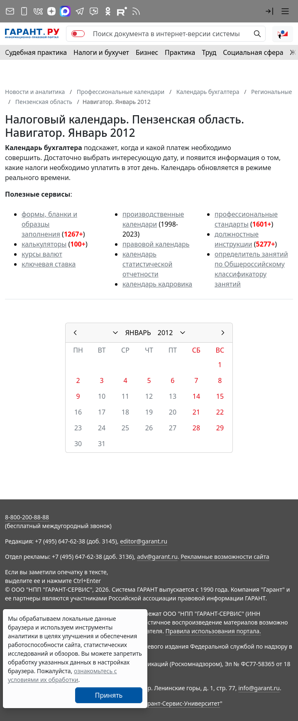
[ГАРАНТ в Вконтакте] (38, 11)
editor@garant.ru (143, 541)
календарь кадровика (157, 284)
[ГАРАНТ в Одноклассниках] (108, 11)
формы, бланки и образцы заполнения (49, 224)
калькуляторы (44, 244)
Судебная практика (36, 52)
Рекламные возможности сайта (225, 557)
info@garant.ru (259, 688)
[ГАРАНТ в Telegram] (80, 11)
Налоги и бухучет (101, 52)
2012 (165, 332)
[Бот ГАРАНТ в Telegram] (94, 11)
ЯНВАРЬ (138, 332)
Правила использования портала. (213, 631)
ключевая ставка (49, 264)
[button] (269, 11)
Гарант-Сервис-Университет (181, 703)
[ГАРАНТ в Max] (65, 11)
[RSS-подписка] (136, 11)
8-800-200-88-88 (27, 517)
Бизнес (147, 52)
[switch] (78, 33)
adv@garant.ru (157, 557)
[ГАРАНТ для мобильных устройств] (24, 11)
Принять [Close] (109, 695)
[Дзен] (51, 11)
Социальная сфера (253, 52)
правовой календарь (156, 244)
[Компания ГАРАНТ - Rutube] (122, 11)
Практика (180, 52)
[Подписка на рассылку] (10, 11)
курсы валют (42, 254)
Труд (209, 52)
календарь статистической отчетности (147, 264)
